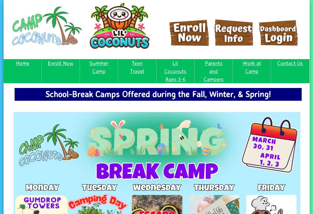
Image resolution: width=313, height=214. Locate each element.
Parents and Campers (214, 71)
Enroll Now (60, 63)
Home (22, 63)
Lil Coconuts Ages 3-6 (175, 71)
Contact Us (290, 63)
